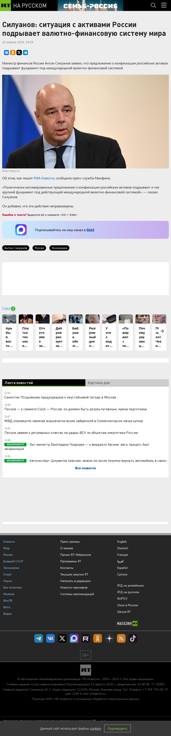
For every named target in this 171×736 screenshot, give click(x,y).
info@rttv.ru (98, 693)
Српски (122, 574)
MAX (90, 229)
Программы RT (70, 561)
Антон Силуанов (15, 248)
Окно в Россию (127, 605)
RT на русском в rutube (85, 638)
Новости (9, 541)
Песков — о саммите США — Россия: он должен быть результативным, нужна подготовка (75, 409)
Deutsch (122, 548)
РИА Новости (44, 178)
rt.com (35, 684)
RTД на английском (130, 585)
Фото (6, 607)
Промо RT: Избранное (75, 554)
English (122, 542)
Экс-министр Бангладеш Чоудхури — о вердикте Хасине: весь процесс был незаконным (76, 446)
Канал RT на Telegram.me (38, 638)
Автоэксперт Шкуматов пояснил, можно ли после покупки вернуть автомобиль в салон (97, 460)
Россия (39, 248)
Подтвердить (117, 728)
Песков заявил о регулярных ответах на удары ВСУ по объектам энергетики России (71, 432)
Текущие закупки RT (74, 574)
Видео (7, 613)
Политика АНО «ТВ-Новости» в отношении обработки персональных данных (85, 699)
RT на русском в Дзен (109, 638)
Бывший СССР (13, 561)
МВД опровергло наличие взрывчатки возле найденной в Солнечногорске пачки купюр (73, 420)
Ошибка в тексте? (14, 214)
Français (122, 555)
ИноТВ (7, 600)
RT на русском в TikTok (133, 638)
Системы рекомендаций (77, 594)
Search (153, 1)
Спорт (7, 574)
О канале (66, 548)
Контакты (66, 568)
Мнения (8, 594)
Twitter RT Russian (62, 638)
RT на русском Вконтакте (50, 638)
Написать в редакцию (75, 581)
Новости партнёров (73, 587)
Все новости (85, 468)
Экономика (59, 248)
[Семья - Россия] (90, 5)
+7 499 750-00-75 (155, 689)
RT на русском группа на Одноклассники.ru (97, 638)
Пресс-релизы (70, 541)
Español (122, 568)
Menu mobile (164, 1)
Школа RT (124, 612)
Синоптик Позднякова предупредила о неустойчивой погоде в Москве (60, 397)
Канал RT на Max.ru (74, 638)
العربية (120, 561)
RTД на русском (128, 592)
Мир (6, 548)
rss (121, 638)
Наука (7, 581)
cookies (95, 728)
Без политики (12, 587)
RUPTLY (122, 598)
